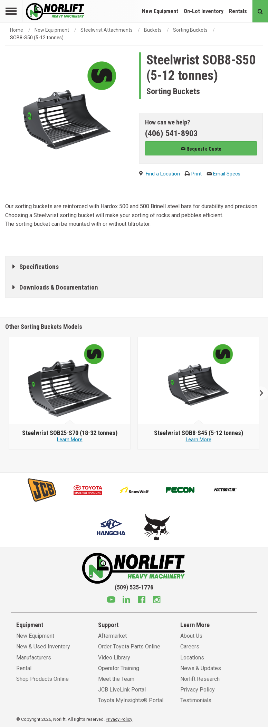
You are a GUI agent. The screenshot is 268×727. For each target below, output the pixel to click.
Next (258, 393)
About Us (191, 636)
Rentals (238, 11)
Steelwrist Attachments (106, 30)
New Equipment (160, 11)
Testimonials (195, 700)
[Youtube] (111, 600)
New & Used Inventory (43, 646)
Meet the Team (116, 679)
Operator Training (118, 668)
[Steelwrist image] (70, 381)
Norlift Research (200, 679)
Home (16, 30)
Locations (192, 657)
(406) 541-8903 (171, 133)
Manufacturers (33, 657)
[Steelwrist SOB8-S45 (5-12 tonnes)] (198, 433)
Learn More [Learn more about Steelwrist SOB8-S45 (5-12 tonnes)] (198, 440)
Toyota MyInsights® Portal (130, 700)
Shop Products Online (42, 679)
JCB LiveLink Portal (122, 689)
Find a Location (163, 174)
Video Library (114, 657)
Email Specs (226, 174)
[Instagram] (157, 600)
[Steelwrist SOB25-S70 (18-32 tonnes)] (70, 433)
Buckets (153, 30)
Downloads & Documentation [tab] (58, 287)
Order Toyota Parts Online (129, 646)
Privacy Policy (197, 689)
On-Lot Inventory (203, 11)
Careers (189, 646)
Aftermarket (112, 636)
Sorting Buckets (190, 30)
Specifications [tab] (39, 267)
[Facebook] (141, 600)
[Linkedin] (126, 600)
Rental (23, 668)
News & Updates (200, 668)
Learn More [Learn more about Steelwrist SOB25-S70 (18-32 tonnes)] (70, 440)
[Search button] (260, 11)
